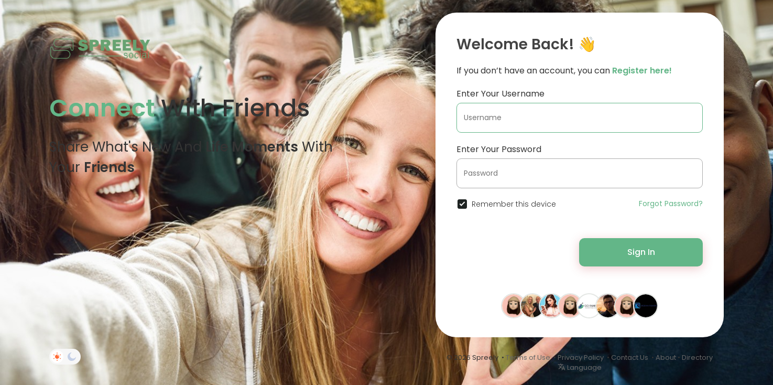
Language (580, 367)
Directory (697, 357)
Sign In (641, 252)
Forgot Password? (671, 203)
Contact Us (629, 357)
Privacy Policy (581, 357)
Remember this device (514, 204)
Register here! (642, 71)
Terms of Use (528, 357)
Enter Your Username (500, 94)
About (666, 357)
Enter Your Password (498, 149)
